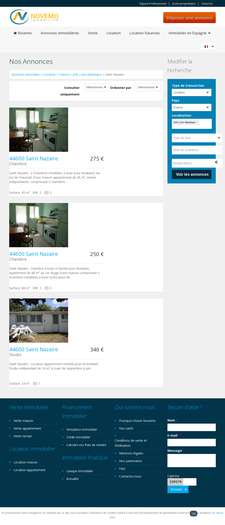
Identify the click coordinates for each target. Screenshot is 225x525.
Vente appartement (27, 428)
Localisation (181, 115)
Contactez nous (130, 476)
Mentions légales (131, 453)
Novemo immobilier (25, 74)
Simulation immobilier (81, 429)
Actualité (72, 479)
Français (209, 46)
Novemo (23, 33)
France (64, 74)
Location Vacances (144, 33)
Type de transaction (188, 85)
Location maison (26, 462)
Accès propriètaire (184, 3)
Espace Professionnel (153, 3)
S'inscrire (207, 3)
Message (176, 450)
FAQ (122, 468)
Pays (175, 100)
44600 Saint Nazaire (33, 158)
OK (194, 513)
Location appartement (29, 470)
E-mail (173, 435)
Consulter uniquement (70, 91)
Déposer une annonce (189, 17)
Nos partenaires (130, 461)
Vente (93, 33)
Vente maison (23, 421)
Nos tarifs (126, 428)
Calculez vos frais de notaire (86, 445)
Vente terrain (23, 436)
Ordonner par (120, 88)
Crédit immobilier (78, 437)
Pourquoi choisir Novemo (137, 421)
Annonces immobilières (60, 33)
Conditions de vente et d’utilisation (131, 443)
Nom (172, 420)
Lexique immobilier (79, 471)
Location (113, 33)
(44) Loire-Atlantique (87, 74)
